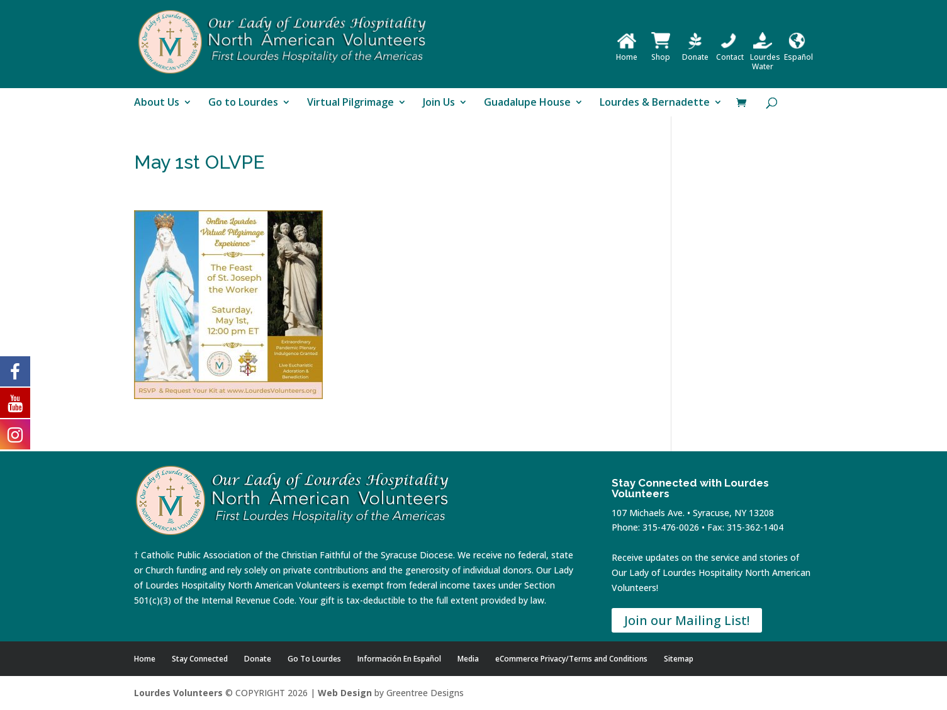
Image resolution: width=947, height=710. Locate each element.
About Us (156, 103)
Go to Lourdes (243, 103)
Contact (730, 52)
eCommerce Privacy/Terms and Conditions (571, 658)
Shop (660, 52)
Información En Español (399, 658)
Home (626, 52)
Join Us (439, 103)
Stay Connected (200, 658)
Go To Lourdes (314, 658)
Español (798, 52)
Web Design (345, 693)
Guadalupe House (527, 103)
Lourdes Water (765, 57)
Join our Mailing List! (686, 620)
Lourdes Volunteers (178, 693)
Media (468, 658)
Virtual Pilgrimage (350, 103)
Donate (695, 52)
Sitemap (678, 658)
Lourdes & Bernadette (655, 103)
